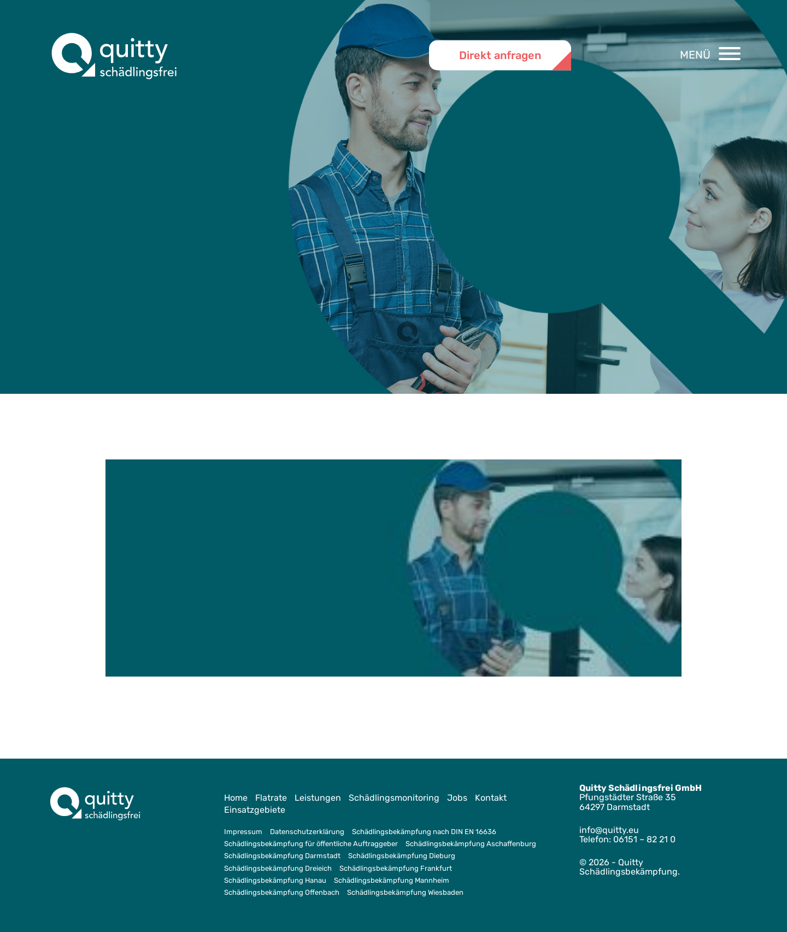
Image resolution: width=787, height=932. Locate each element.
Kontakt (491, 798)
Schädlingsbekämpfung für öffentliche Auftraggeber (311, 844)
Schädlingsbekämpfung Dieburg (401, 856)
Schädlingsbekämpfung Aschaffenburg (471, 844)
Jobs (457, 798)
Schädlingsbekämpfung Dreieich (278, 868)
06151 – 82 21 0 (644, 839)
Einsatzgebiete (254, 810)
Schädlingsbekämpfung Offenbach (281, 892)
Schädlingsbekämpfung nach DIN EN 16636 (424, 832)
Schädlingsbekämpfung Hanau (275, 880)
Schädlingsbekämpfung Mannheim (391, 880)
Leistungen (318, 798)
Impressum (243, 832)
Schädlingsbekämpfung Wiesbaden (405, 892)
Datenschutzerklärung (307, 832)
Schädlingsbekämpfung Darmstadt (282, 856)
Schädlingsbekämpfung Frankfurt (395, 868)
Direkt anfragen (500, 54)
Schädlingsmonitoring (394, 798)
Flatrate (271, 798)
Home (236, 798)
